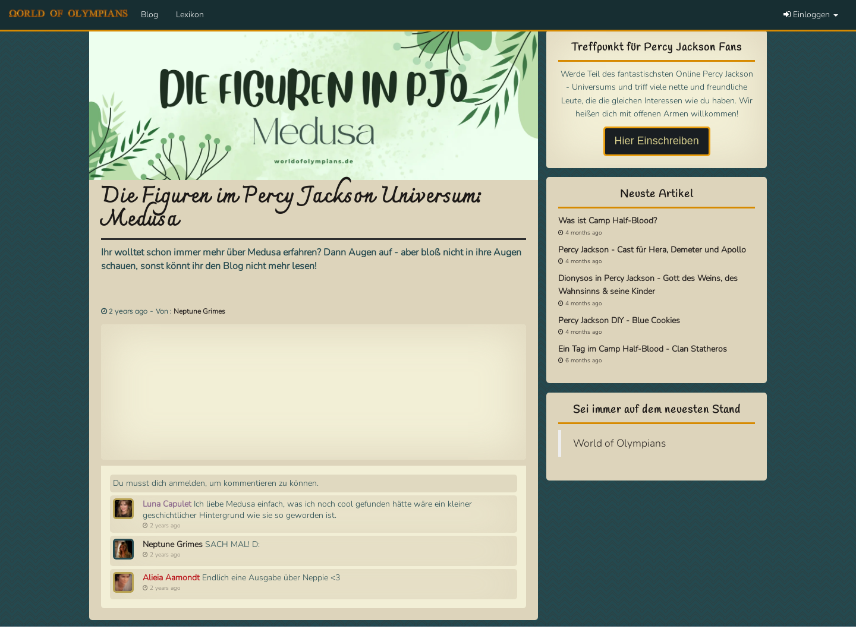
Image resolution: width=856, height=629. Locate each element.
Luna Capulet (167, 504)
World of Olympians (619, 443)
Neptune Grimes (199, 311)
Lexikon (190, 14)
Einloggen (810, 14)
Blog (149, 14)
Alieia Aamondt (171, 577)
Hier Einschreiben (657, 141)
